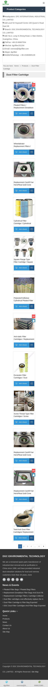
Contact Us (7, 625)
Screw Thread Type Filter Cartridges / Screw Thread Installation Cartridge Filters (24, 415)
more (30, 575)
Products (6, 619)
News (5, 622)
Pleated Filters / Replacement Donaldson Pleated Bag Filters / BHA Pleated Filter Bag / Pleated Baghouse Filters (24, 106)
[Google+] (8, 579)
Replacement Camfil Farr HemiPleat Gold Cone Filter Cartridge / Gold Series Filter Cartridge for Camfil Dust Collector (24, 183)
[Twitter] (17, 579)
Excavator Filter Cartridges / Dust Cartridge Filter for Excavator (21, 376)
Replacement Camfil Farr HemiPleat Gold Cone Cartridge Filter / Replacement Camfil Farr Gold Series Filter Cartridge (24, 453)
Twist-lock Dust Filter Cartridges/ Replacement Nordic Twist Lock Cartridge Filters (23, 530)
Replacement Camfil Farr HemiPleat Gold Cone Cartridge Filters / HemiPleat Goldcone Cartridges (24, 492)
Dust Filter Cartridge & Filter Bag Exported (20, 602)
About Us (6, 629)
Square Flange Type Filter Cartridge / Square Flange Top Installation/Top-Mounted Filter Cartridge (23, 260)
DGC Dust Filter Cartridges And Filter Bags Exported (24, 606)
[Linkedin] (12, 579)
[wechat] (15, 647)
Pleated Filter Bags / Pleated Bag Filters (19, 589)
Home (5, 616)
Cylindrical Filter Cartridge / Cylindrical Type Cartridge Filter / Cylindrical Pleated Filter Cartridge (23, 222)
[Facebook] (4, 579)
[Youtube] (21, 579)
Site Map (6, 632)
